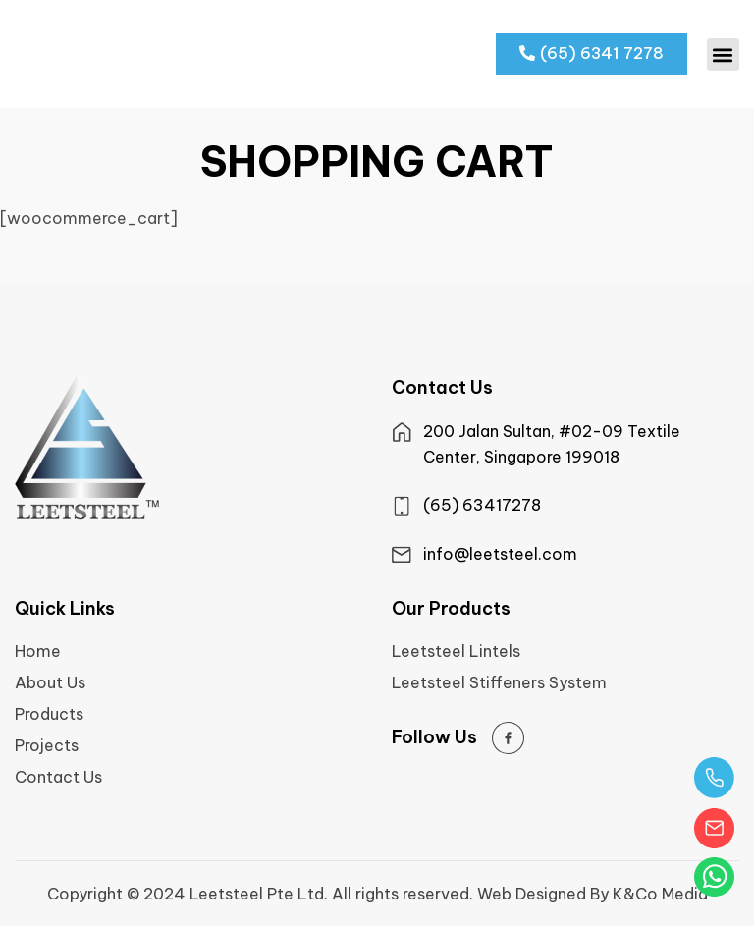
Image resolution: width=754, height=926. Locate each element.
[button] (723, 54)
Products (49, 714)
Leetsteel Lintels (456, 651)
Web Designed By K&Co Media (592, 893)
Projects (47, 745)
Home (38, 651)
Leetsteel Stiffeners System (499, 682)
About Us (50, 682)
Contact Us (58, 777)
